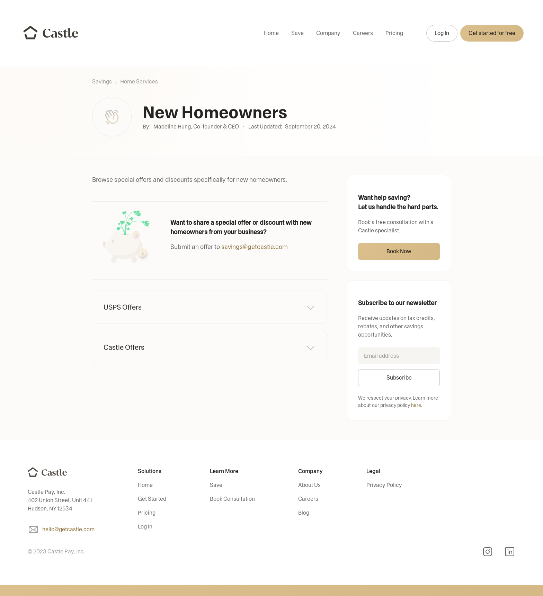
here (416, 405)
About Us (309, 485)
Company (328, 33)
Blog (303, 513)
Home (271, 33)
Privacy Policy (384, 485)
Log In (442, 33)
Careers (363, 33)
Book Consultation (232, 499)
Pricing (394, 33)
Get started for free (492, 33)
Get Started (152, 499)
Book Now (398, 251)
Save (297, 33)
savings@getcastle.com (254, 247)
